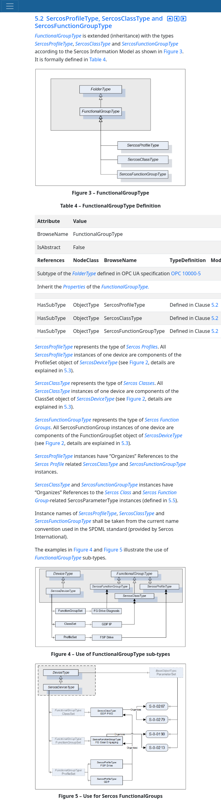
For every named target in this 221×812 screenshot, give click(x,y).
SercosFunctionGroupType (150, 43)
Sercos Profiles (142, 346)
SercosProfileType (54, 43)
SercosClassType (92, 43)
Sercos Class (118, 492)
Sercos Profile (49, 464)
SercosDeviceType (99, 362)
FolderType (84, 273)
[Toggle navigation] (9, 6)
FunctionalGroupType (58, 35)
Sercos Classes (139, 383)
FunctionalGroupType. (125, 286)
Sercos (152, 419)
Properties (74, 286)
